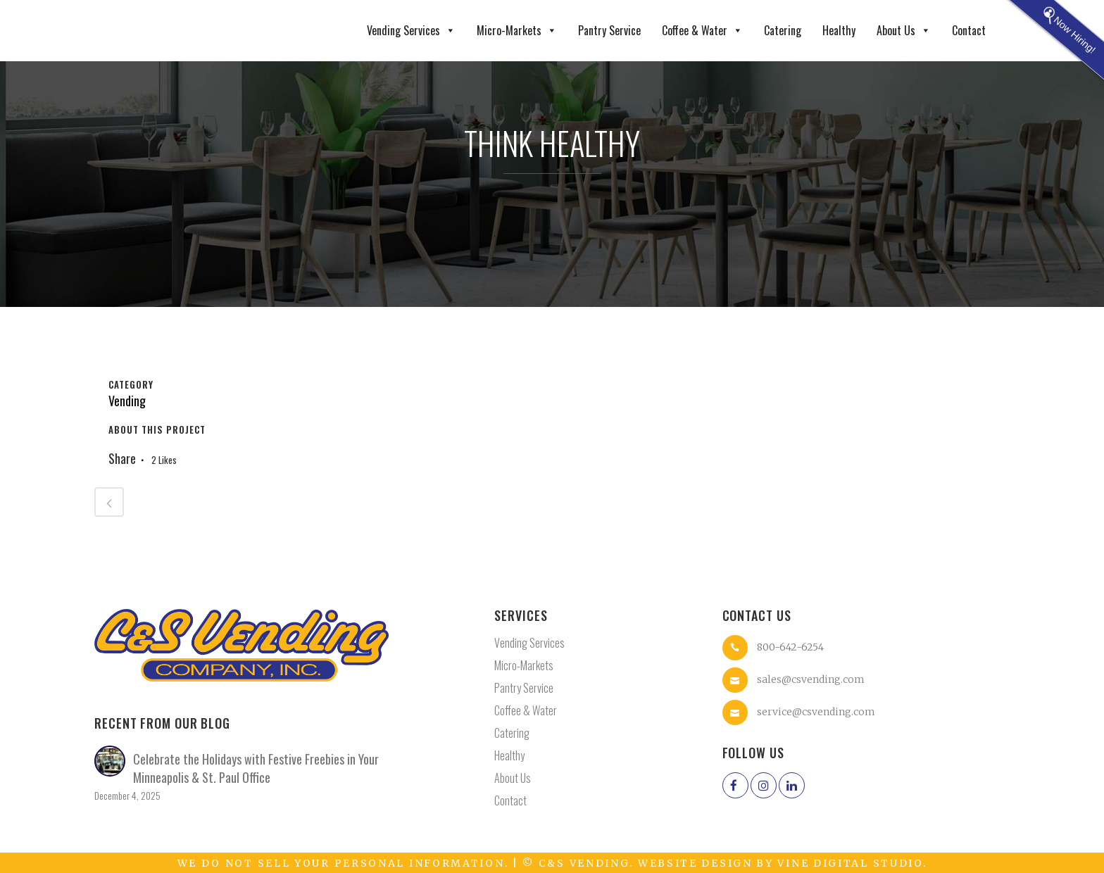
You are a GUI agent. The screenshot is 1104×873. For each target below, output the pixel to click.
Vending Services (411, 30)
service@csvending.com (816, 711)
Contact (969, 30)
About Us (904, 30)
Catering (782, 30)
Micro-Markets (517, 30)
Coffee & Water (702, 30)
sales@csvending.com (811, 678)
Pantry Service (609, 30)
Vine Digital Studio (849, 863)
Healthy (838, 30)
